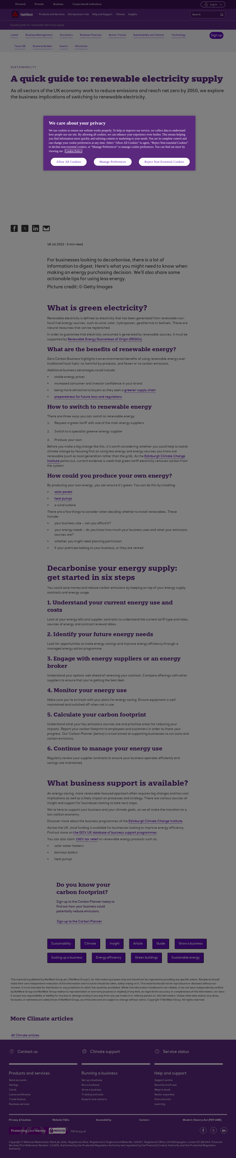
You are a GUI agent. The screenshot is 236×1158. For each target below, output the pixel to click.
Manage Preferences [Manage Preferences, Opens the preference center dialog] (112, 161)
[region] (119, 143)
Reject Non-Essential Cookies (164, 161)
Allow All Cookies (68, 161)
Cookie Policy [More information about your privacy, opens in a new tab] (73, 151)
